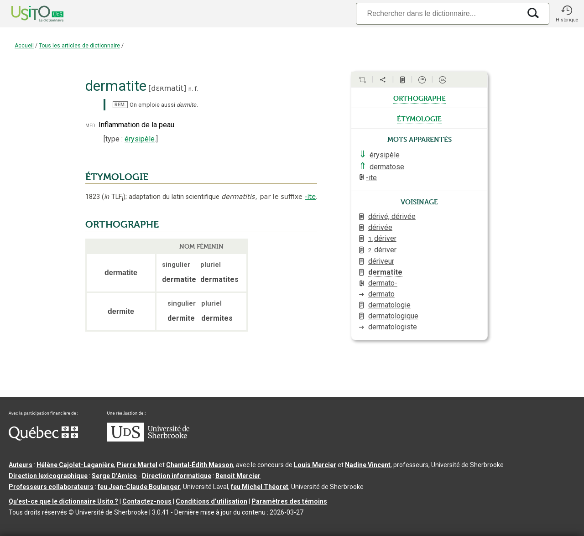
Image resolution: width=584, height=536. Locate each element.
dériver (382, 238)
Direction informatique (176, 475)
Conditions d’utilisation (211, 501)
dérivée (380, 227)
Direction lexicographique (48, 475)
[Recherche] (438, 13)
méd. (91, 125)
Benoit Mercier (238, 475)
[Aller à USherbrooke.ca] (148, 439)
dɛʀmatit (167, 88)
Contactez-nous (147, 501)
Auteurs (20, 464)
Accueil (24, 45)
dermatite (385, 272)
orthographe (419, 97)
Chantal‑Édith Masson (199, 464)
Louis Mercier (315, 464)
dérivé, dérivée (392, 216)
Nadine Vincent (368, 464)
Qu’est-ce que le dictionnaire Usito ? (63, 501)
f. (196, 88)
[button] (566, 13)
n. (190, 88)
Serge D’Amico (114, 475)
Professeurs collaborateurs (51, 486)
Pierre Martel (137, 464)
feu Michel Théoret (259, 486)
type (112, 139)
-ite (310, 196)
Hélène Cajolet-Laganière (75, 464)
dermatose (387, 166)
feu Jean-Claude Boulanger (139, 486)
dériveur (381, 261)
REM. (120, 105)
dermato (381, 294)
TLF (113, 197)
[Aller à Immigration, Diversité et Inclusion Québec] (43, 438)
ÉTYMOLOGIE (116, 177)
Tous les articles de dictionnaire (79, 45)
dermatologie (389, 305)
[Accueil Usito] (27, 13)
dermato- (382, 283)
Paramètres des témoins (289, 501)
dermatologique (393, 316)
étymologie (419, 118)
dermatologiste (392, 327)
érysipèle (140, 139)
